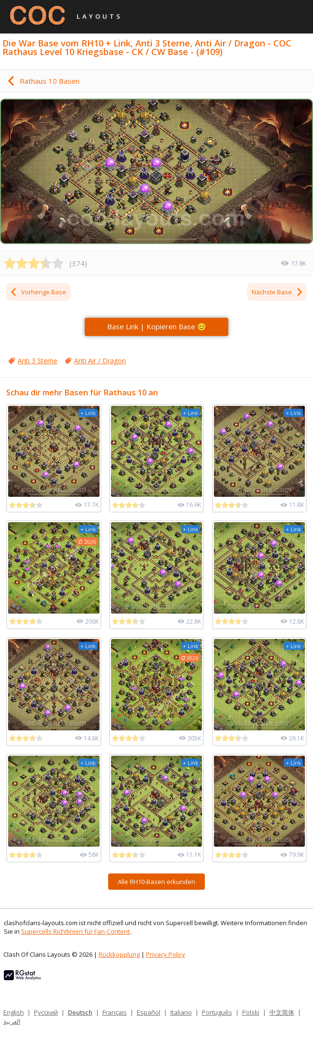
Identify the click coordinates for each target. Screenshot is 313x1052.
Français (114, 1012)
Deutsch (80, 1012)
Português (217, 1012)
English (13, 1012)
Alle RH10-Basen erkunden (156, 881)
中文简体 (281, 1012)
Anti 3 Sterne (37, 360)
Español (148, 1012)
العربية (12, 1021)
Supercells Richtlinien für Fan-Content (75, 931)
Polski (250, 1012)
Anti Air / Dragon (100, 360)
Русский (46, 1012)
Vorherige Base (38, 292)
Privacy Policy (165, 954)
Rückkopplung (119, 954)
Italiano (181, 1012)
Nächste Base (277, 292)
